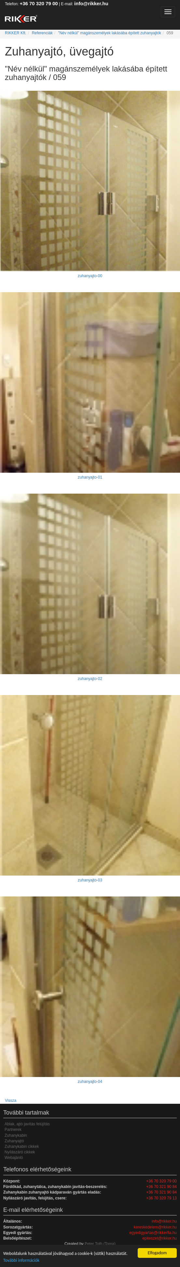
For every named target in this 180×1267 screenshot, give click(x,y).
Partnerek (13, 1129)
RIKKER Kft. (15, 33)
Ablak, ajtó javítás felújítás (27, 1124)
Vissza (10, 1100)
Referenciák (42, 33)
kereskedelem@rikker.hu (155, 1227)
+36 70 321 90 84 (161, 1186)
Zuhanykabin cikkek (22, 1146)
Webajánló (14, 1157)
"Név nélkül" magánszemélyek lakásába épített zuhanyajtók (109, 33)
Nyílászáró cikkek (20, 1152)
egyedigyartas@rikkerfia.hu (153, 1232)
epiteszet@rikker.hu (159, 1238)
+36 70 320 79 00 (39, 3)
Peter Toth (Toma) (100, 1244)
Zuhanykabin (16, 1135)
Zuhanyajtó (14, 1141)
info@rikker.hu (91, 3)
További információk (21, 1260)
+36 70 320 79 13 (161, 1198)
